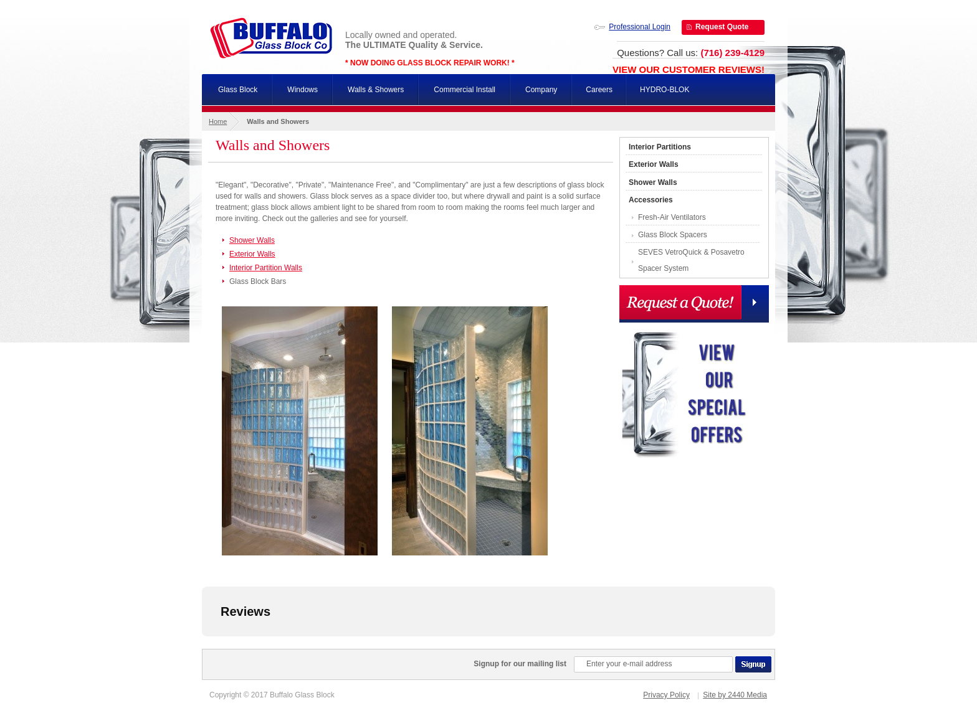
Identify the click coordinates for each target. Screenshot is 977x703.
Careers (599, 89)
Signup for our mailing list (520, 663)
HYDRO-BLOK (664, 89)
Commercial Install (464, 89)
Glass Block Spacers (672, 234)
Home (218, 121)
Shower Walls (252, 240)
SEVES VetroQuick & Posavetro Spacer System (691, 260)
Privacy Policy (666, 695)
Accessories (651, 200)
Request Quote (721, 26)
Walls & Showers (376, 89)
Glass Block (237, 89)
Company (541, 89)
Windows (302, 89)
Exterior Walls (252, 254)
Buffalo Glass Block (271, 37)
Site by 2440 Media (735, 695)
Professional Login (639, 26)
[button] (202, 649)
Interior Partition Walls (265, 267)
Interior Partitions (660, 147)
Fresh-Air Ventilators (672, 217)
